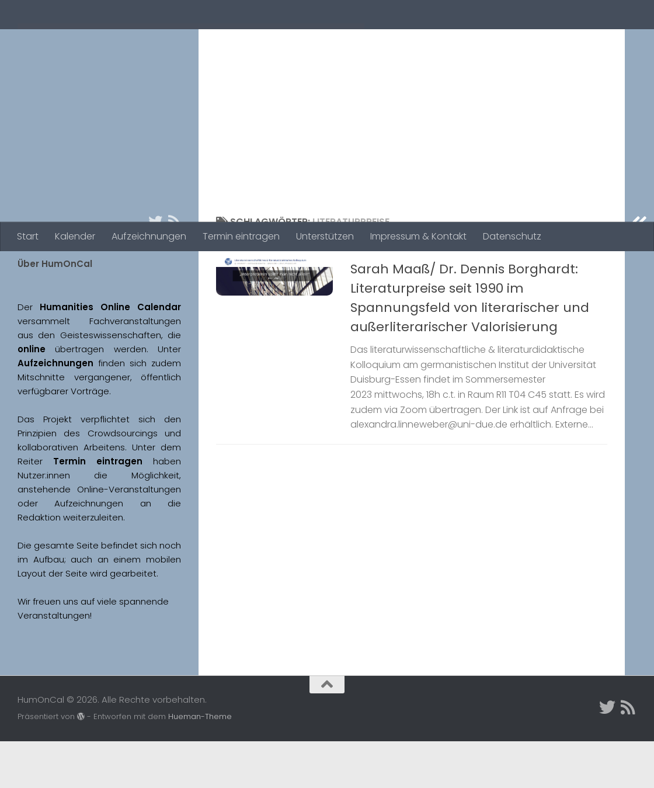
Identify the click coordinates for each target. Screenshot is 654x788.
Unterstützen (325, 236)
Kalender (75, 236)
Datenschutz (512, 236)
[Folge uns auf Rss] (174, 268)
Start (28, 236)
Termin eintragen (241, 236)
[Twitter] (155, 268)
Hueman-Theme (200, 763)
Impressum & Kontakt (418, 236)
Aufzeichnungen (149, 236)
